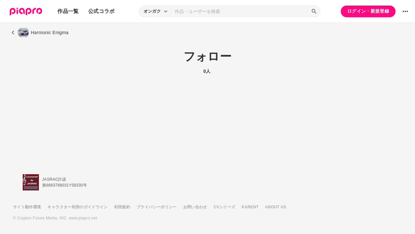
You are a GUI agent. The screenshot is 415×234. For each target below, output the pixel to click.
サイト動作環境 (27, 207)
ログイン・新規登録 (368, 11)
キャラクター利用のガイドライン (77, 207)
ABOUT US (275, 207)
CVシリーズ (224, 207)
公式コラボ (101, 11)
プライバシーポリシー (156, 207)
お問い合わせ (195, 207)
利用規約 (122, 207)
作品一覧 (67, 11)
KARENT (250, 207)
